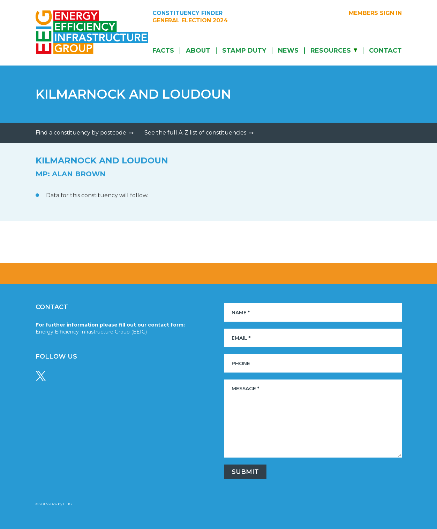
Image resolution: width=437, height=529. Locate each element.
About (198, 50)
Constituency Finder (187, 13)
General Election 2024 (190, 20)
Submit (245, 472)
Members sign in (375, 13)
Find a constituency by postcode (81, 132)
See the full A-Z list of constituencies (195, 132)
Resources (330, 50)
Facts (163, 50)
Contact (385, 50)
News (288, 50)
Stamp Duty (244, 50)
